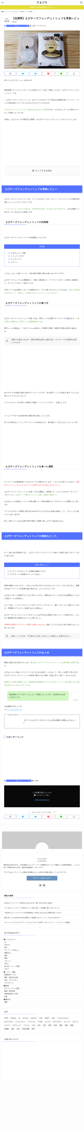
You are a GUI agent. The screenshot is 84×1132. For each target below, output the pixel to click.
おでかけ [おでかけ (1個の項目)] (25, 1059)
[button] (81, 2)
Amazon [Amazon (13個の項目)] (13, 1059)
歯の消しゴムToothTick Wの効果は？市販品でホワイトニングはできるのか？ (32, 918)
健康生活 (10, 962)
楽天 (8, 953)
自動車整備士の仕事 (14, 1029)
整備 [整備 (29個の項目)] (71, 1066)
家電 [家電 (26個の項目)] (49, 1066)
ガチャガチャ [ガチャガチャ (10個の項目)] (57, 1063)
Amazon (10, 949)
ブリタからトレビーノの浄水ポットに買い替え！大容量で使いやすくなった (32, 908)
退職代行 (9, 1038)
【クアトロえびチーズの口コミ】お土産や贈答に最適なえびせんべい (49, 721)
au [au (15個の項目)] (19, 1059)
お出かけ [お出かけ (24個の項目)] (34, 1059)
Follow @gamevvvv (42, 800)
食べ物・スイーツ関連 (23, 25)
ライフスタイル (11, 25)
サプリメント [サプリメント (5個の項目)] (17, 1066)
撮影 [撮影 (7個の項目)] (60, 1066)
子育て (9, 980)
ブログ (9, 988)
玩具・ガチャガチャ (14, 1007)
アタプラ (42, 2)
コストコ (10, 975)
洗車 (8, 1033)
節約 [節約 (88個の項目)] (33, 1070)
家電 (8, 971)
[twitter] (40, 885)
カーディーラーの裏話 (14, 1020)
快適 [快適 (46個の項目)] (55, 1066)
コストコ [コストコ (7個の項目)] (75, 1063)
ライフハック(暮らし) (14, 958)
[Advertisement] (42, 143)
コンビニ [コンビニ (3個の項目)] (7, 1066)
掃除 (8, 967)
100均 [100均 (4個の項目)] (6, 1059)
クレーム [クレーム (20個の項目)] (67, 1063)
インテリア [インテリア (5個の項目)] (31, 1063)
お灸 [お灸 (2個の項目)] (40, 1059)
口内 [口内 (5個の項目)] (39, 1066)
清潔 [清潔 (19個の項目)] (12, 1070)
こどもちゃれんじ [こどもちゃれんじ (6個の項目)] (63, 1059)
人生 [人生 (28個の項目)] (33, 1066)
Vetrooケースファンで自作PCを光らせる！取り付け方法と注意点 (28, 903)
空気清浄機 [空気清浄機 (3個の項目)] (25, 1070)
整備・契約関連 (12, 1025)
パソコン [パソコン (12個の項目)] (26, 1066)
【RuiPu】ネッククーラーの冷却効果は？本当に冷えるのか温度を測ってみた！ (33, 913)
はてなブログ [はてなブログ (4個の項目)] (8, 1063)
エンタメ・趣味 (11, 993)
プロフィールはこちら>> (42, 878)
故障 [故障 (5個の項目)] (66, 1066)
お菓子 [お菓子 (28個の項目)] (47, 1059)
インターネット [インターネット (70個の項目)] (20, 1063)
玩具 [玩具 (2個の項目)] (18, 1070)
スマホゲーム (11, 1011)
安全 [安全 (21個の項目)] (44, 1066)
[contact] (43, 885)
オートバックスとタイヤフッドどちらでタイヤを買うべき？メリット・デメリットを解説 (37, 922)
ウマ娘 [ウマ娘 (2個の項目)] (40, 1063)
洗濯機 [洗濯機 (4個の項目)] (6, 1070)
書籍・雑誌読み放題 (14, 1002)
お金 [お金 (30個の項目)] (53, 1059)
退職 (8, 1043)
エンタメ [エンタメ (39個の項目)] (47, 1063)
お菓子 (34, 25)
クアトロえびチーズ (14, 709)
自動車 (8, 1016)
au (8, 945)
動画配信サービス (13, 998)
